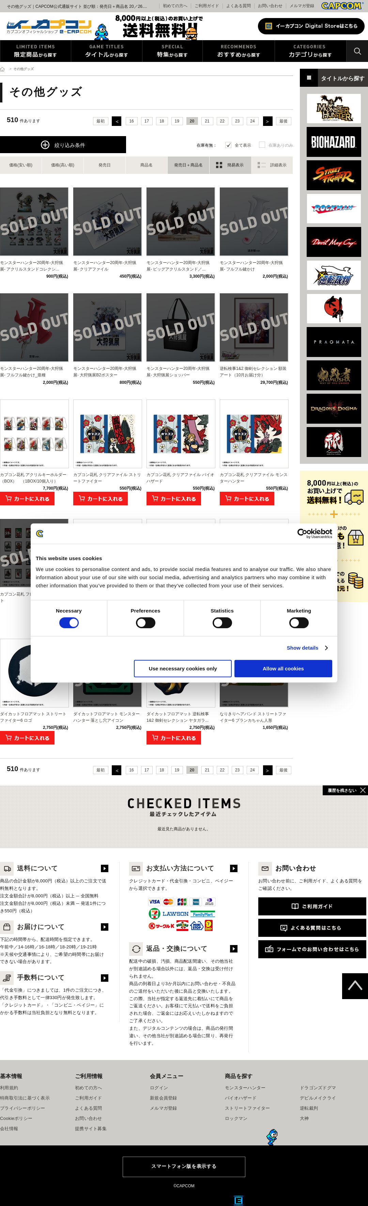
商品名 (146, 165)
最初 (100, 121)
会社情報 (9, 1128)
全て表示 (243, 145)
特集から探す (172, 51)
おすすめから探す (239, 51)
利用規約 (9, 1087)
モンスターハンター (245, 1087)
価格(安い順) (20, 165)
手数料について (32, 977)
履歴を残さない (342, 790)
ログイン (159, 1087)
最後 (283, 121)
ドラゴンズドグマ (318, 1087)
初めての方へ (88, 1087)
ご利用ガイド (88, 1098)
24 (252, 121)
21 (207, 121)
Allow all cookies (283, 668)
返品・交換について (168, 948)
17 (146, 121)
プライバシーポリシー (22, 1108)
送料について (29, 868)
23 (237, 121)
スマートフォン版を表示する (183, 1166)
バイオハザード (241, 1098)
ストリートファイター (247, 1108)
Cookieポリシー (16, 1118)
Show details (303, 648)
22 (222, 121)
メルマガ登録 (302, 5)
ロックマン (236, 1118)
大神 (304, 1118)
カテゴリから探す (310, 51)
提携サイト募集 (91, 1128)
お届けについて (32, 926)
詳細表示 (278, 165)
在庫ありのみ (281, 145)
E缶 (238, 1200)
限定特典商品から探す (35, 51)
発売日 (104, 165)
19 (177, 121)
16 (131, 121)
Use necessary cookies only (183, 668)
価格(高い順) (62, 165)
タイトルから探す (106, 51)
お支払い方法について (171, 868)
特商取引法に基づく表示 (25, 1098)
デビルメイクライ (318, 1098)
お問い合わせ (270, 5)
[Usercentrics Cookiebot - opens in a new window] (302, 533)
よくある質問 (238, 5)
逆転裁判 (309, 1108)
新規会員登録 (163, 1098)
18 (161, 121)
